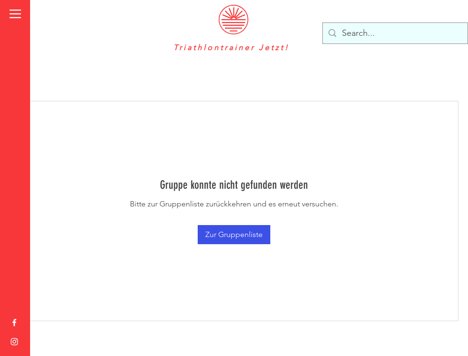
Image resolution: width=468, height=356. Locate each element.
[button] (15, 14)
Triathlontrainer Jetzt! (233, 47)
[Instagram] (14, 341)
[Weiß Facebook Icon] (14, 322)
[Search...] (394, 33)
